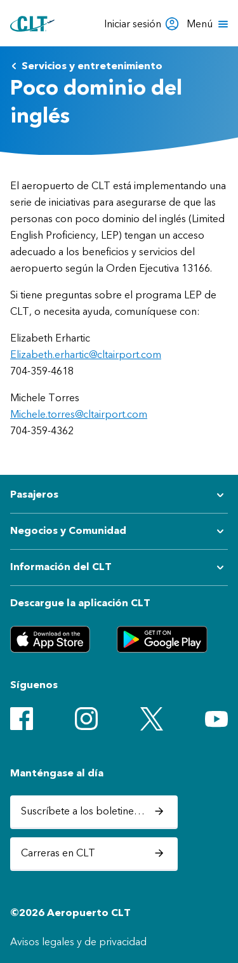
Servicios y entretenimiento (86, 66)
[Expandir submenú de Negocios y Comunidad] (119, 531)
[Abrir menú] (208, 24)
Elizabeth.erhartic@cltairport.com (85, 355)
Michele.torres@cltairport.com (78, 414)
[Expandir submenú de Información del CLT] (119, 567)
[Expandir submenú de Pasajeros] (119, 495)
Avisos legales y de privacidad (78, 942)
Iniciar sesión (141, 23)
